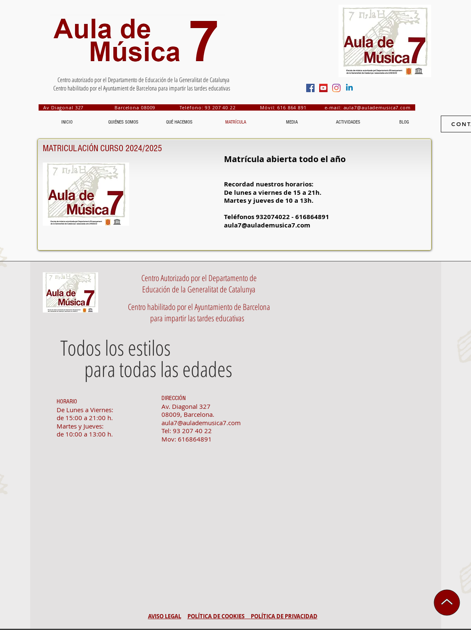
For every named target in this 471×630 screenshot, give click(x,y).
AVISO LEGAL (164, 616)
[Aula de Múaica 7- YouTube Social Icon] (323, 88)
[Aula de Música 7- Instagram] (336, 88)
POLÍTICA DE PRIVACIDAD (284, 616)
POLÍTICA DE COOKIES (219, 616)
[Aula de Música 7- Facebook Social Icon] (310, 88)
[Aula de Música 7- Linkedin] (349, 88)
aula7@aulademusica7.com (377, 107)
